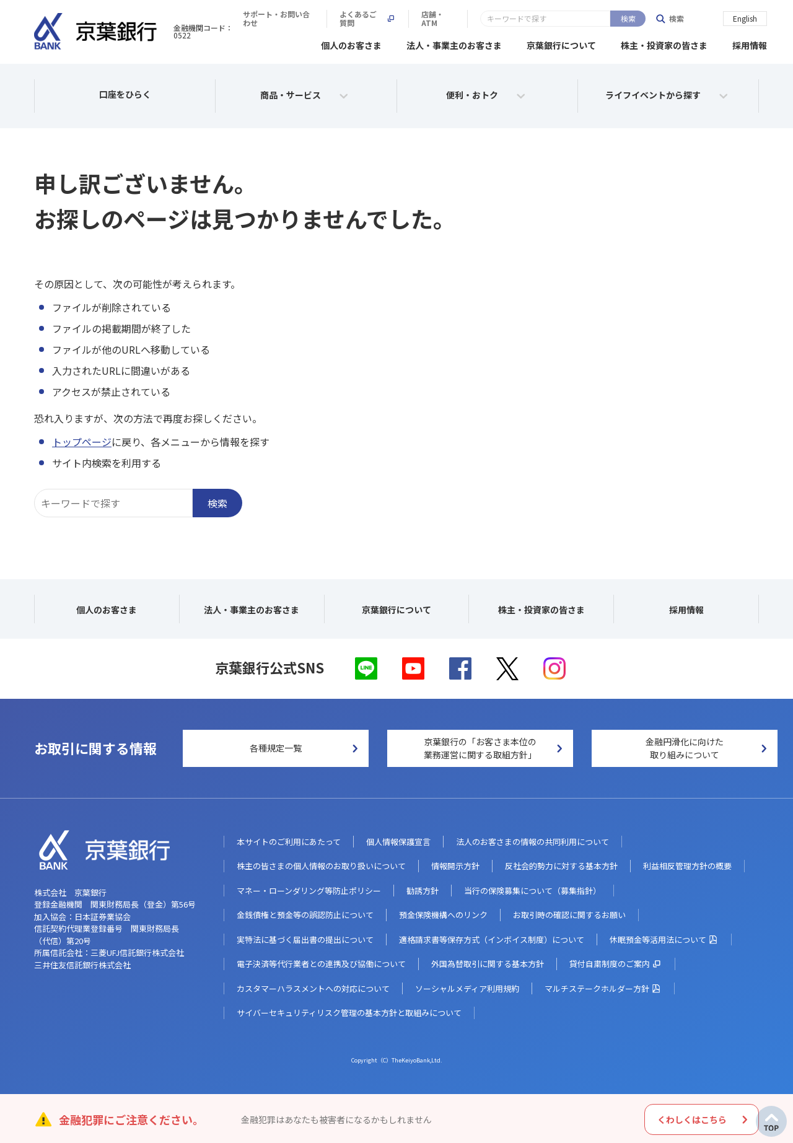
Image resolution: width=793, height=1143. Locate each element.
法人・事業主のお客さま (454, 43)
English (745, 17)
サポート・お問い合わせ (455, 18)
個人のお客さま (351, 43)
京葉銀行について (561, 43)
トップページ (82, 439)
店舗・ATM (630, 18)
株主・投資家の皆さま (664, 43)
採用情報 (749, 43)
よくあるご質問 (554, 18)
